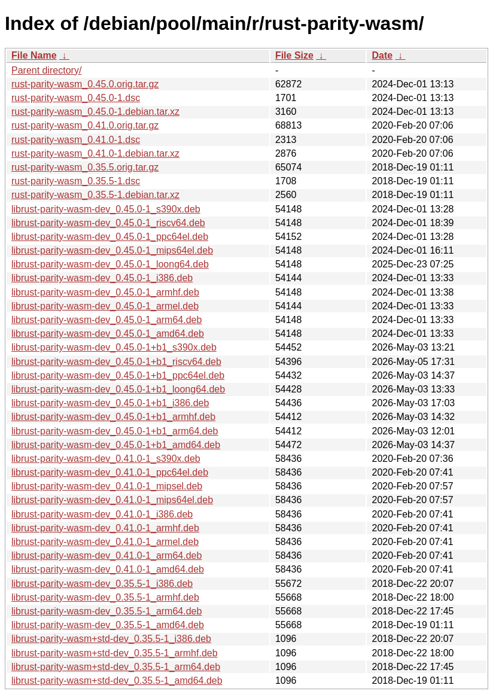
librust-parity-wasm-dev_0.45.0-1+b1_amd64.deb (115, 445)
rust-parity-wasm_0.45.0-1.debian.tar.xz (95, 111)
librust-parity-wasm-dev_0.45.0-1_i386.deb (102, 278)
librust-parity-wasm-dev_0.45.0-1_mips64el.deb (112, 250)
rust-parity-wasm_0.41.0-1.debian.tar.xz (95, 153)
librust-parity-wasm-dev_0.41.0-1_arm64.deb (106, 555)
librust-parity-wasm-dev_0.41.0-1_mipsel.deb (106, 486)
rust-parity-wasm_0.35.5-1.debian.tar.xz (95, 195)
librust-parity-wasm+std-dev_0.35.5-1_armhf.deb (114, 653)
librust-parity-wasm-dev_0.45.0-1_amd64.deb (107, 333)
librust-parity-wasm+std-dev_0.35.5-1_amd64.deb (117, 680)
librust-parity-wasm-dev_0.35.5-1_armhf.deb (105, 597)
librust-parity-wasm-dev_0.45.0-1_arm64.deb (106, 320)
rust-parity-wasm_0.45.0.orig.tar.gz (85, 84)
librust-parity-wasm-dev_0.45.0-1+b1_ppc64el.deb (117, 375)
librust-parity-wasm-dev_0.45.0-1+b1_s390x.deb (114, 347)
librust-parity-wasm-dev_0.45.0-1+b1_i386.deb (110, 403)
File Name (34, 55)
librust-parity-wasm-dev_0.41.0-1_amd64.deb (107, 569)
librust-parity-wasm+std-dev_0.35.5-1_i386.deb (111, 639)
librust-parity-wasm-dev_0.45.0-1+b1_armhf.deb (113, 417)
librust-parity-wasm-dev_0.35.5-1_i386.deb (102, 584)
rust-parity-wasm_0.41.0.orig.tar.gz (85, 125)
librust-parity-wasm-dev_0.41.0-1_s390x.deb (105, 458)
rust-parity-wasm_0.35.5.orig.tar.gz (85, 167)
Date (382, 55)
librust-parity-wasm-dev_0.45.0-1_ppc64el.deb (109, 237)
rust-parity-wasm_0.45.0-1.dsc (75, 98)
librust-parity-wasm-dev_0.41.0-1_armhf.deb (105, 528)
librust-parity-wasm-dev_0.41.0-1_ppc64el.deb (109, 472)
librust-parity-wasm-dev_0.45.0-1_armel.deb (105, 306)
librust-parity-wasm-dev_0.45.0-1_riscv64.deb (108, 223)
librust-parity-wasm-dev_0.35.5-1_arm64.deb (106, 611)
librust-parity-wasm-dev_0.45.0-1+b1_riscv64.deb (116, 362)
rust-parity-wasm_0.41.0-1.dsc (75, 140)
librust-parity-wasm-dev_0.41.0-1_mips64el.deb (112, 500)
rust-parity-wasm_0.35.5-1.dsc (75, 181)
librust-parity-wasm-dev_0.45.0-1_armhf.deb (105, 292)
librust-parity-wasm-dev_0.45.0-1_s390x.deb (105, 209)
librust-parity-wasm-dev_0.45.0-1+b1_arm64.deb (114, 431)
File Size (294, 55)
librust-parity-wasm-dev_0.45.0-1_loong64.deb (110, 264)
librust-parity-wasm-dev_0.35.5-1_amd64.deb (107, 625)
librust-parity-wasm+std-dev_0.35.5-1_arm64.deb (115, 667)
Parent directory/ (46, 70)
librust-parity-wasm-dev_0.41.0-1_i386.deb (102, 514)
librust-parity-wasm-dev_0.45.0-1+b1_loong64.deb (118, 389)
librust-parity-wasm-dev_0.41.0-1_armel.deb (105, 542)
